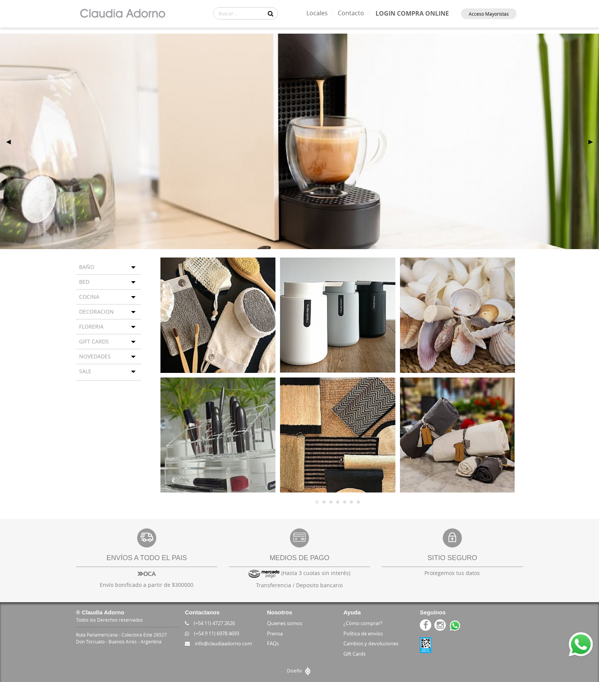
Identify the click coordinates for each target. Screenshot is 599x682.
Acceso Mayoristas (489, 14)
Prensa (275, 633)
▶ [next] (593, 141)
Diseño (299, 670)
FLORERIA (91, 326)
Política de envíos (363, 633)
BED (84, 281)
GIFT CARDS (94, 341)
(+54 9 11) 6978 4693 (212, 633)
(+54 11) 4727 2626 (210, 623)
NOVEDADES (95, 356)
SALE (85, 371)
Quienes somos (284, 623)
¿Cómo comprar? (362, 623)
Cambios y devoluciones (370, 643)
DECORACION (96, 311)
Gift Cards (354, 653)
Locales (317, 13)
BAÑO (86, 267)
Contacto (351, 13)
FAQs (273, 643)
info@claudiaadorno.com (218, 643)
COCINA (89, 296)
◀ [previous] (11, 141)
